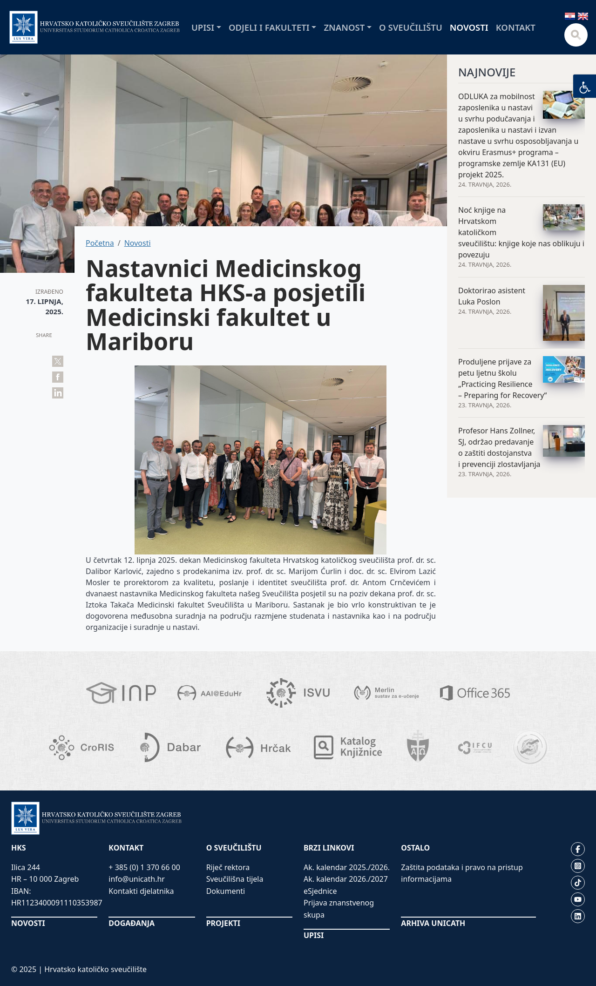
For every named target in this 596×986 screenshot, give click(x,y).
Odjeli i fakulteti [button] (269, 27)
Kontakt (515, 27)
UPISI (314, 935)
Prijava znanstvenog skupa (339, 909)
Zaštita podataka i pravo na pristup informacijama (462, 873)
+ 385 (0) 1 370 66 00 (144, 867)
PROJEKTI (223, 923)
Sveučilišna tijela (235, 879)
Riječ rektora (228, 867)
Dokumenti (225, 891)
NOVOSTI (28, 923)
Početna (100, 243)
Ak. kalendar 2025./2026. (347, 867)
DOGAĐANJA (131, 923)
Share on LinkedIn (57, 392)
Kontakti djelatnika (141, 891)
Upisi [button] (202, 27)
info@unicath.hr (136, 879)
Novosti (469, 27)
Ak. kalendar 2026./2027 (346, 879)
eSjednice (320, 891)
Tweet (57, 361)
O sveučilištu (410, 27)
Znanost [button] (344, 27)
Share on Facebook (57, 377)
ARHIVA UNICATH (433, 923)
